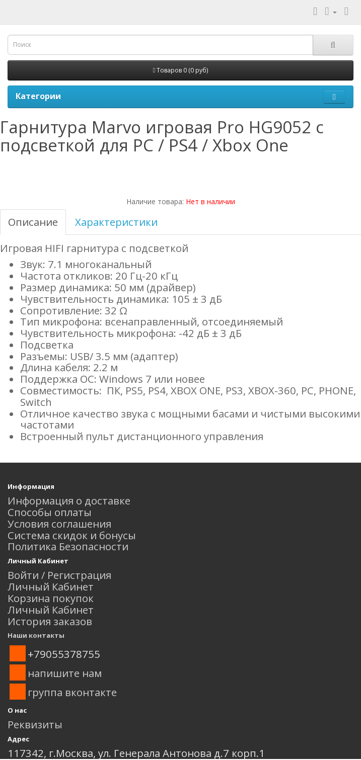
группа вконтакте (72, 692)
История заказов (50, 621)
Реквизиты (35, 724)
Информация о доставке (69, 500)
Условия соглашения (59, 524)
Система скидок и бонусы (72, 535)
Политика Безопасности (68, 546)
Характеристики (116, 222)
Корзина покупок (51, 598)
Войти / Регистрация (59, 575)
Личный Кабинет (51, 586)
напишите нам (65, 673)
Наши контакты (36, 635)
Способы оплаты (50, 512)
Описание (33, 222)
